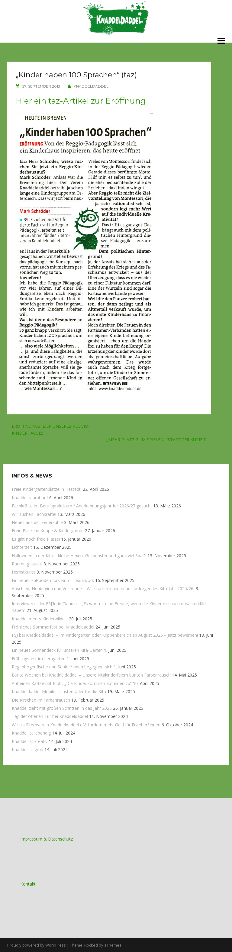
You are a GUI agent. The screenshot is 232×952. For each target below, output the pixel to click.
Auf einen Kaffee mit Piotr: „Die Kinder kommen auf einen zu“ (72, 683)
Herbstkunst (23, 571)
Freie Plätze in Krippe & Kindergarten (48, 530)
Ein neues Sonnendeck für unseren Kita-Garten (57, 650)
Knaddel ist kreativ (29, 741)
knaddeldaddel (91, 86)
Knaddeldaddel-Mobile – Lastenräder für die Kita (59, 691)
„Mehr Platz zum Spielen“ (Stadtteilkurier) (156, 439)
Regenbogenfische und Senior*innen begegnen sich (62, 666)
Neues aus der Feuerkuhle (37, 522)
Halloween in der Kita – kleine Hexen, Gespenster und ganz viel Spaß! (79, 555)
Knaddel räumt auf (30, 497)
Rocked (91, 944)
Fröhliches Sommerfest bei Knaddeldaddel (53, 626)
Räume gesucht (27, 563)
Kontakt (28, 883)
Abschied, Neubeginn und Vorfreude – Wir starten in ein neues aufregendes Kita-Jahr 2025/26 (103, 588)
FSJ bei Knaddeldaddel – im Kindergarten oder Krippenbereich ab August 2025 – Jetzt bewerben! (105, 635)
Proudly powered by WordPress (36, 944)
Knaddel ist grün (27, 749)
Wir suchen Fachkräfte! (34, 514)
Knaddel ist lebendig (31, 732)
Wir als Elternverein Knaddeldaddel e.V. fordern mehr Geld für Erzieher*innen (86, 724)
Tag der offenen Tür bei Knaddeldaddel (50, 716)
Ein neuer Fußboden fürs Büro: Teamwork (53, 580)
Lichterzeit (22, 547)
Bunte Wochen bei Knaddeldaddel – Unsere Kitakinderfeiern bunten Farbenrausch (91, 675)
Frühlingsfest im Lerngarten (39, 658)
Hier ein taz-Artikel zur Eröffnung (81, 100)
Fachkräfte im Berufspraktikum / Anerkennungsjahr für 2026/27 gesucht (82, 505)
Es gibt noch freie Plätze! (36, 539)
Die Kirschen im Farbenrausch (41, 700)
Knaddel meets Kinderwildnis (40, 618)
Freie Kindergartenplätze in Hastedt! (47, 489)
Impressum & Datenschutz (46, 838)
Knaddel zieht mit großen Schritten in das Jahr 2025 (62, 708)
